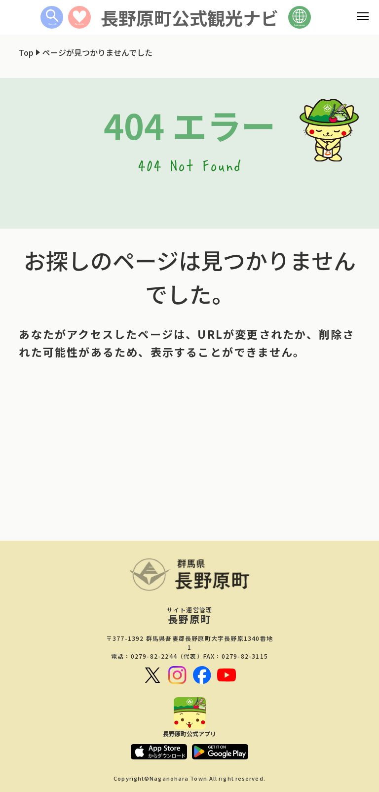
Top (26, 52)
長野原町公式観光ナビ (189, 17)
